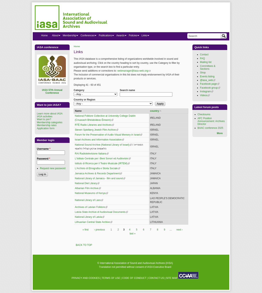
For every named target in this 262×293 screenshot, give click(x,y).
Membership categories (49, 122)
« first (85, 229)
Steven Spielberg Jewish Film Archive (96, 129)
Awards (120, 36)
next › (179, 229)
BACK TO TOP (84, 245)
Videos (205, 95)
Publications (105, 36)
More (220, 133)
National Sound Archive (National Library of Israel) (103, 144)
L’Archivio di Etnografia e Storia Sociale (97, 168)
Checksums (204, 114)
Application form (45, 128)
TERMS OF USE (111, 278)
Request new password (53, 168)
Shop (203, 72)
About (55, 36)
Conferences (87, 36)
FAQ (202, 58)
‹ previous (99, 229)
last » (133, 233)
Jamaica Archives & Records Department (98, 173)
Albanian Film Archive (88, 188)
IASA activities (44, 116)
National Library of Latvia (90, 216)
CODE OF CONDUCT (134, 278)
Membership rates (46, 125)
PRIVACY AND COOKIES (86, 278)
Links (144, 36)
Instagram (206, 91)
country (156, 110)
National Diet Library (87, 183)
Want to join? (44, 119)
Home (77, 46)
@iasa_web (207, 80)
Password (43, 158)
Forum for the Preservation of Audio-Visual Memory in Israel (108, 134)
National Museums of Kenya (91, 193)
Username (43, 148)
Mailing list (205, 62)
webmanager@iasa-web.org (133, 70)
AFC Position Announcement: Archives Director (211, 121)
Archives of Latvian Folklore (91, 207)
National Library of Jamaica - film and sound (100, 178)
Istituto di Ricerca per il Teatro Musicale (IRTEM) (102, 163)
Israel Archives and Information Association (99, 139)
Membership (69, 36)
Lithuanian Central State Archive (93, 222)
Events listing (207, 76)
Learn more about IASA (49, 113)
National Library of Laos (89, 200)
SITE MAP (171, 278)
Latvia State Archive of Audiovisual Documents (101, 212)
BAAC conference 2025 (210, 128)
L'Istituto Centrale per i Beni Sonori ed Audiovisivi (103, 158)
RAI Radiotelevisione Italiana (92, 153)
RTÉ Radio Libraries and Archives (94, 124)
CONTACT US (156, 278)
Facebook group (210, 87)
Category (79, 90)
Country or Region (84, 99)
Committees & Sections (207, 67)
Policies (132, 36)
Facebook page (209, 83)
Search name (127, 90)
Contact (204, 54)
